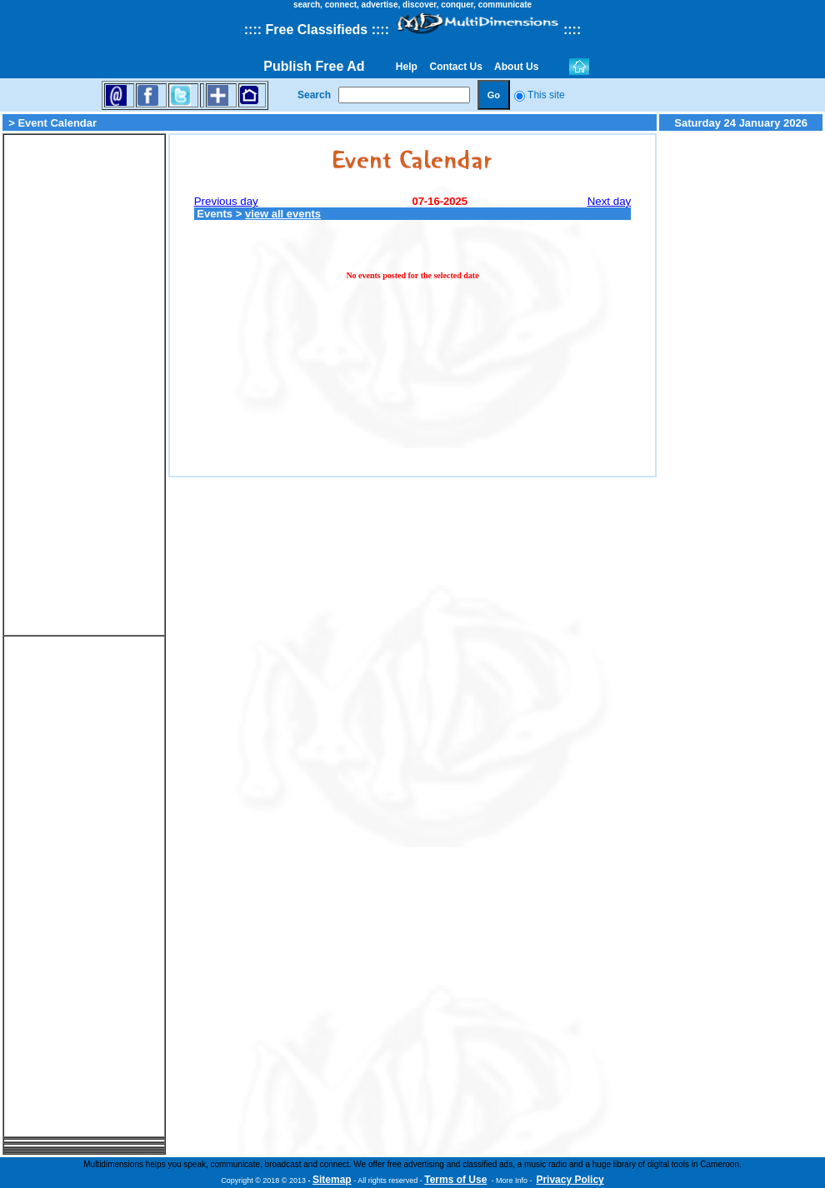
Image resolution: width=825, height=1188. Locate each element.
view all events (283, 213)
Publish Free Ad (313, 66)
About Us (517, 66)
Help (406, 66)
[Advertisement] (84, 385)
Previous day (226, 201)
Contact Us (456, 66)
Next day (610, 201)
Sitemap (332, 1180)
